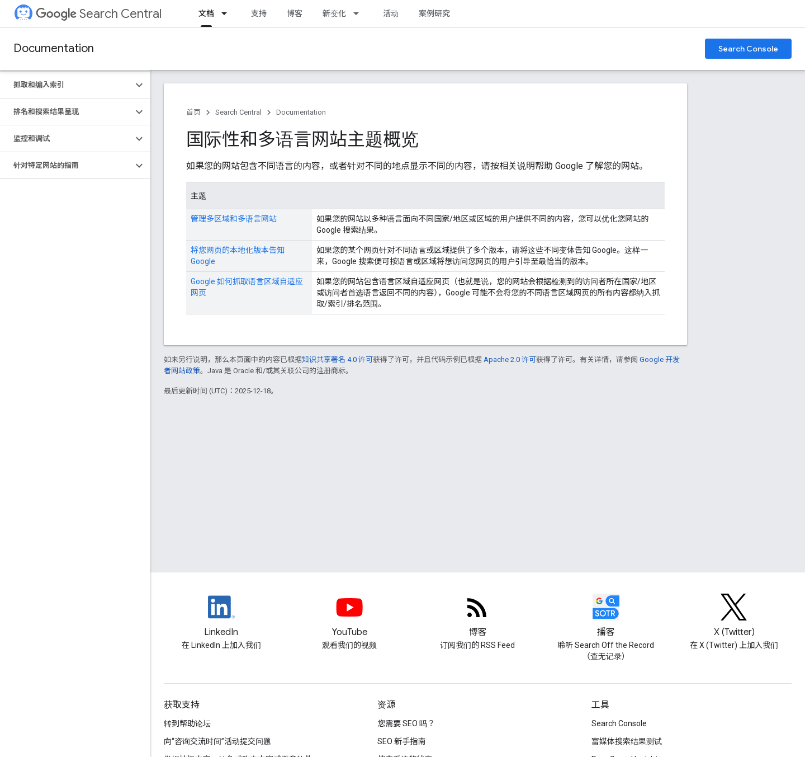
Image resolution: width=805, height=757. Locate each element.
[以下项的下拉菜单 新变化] (359, 13)
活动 (391, 13)
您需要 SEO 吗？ (406, 723)
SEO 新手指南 (401, 741)
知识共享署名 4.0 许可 (337, 359)
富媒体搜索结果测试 (626, 741)
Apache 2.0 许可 (510, 359)
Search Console (748, 49)
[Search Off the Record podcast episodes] (606, 617)
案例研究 (434, 13)
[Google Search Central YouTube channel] (349, 617)
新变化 (334, 13)
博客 (294, 13)
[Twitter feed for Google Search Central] (734, 617)
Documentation (53, 48)
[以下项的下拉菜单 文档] (227, 13)
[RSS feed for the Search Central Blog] (477, 617)
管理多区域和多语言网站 (234, 218)
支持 (259, 13)
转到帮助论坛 (187, 723)
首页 (193, 112)
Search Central (99, 13)
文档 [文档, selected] (206, 13)
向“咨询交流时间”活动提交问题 (217, 741)
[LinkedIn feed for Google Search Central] (221, 617)
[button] (66, 85)
